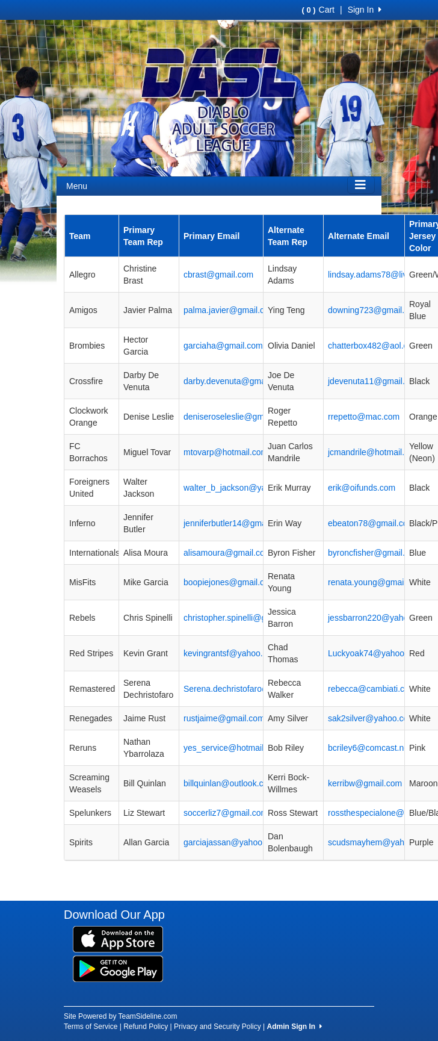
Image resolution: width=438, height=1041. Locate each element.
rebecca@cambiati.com (372, 689)
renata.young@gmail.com (376, 582)
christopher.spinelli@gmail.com (242, 618)
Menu (76, 186)
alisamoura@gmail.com (227, 553)
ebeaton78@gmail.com (371, 523)
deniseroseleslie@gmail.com (237, 416)
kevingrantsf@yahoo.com (231, 653)
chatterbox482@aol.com (373, 345)
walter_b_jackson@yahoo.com (241, 488)
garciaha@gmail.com (223, 345)
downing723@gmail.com (374, 310)
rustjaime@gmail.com (224, 718)
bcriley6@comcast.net (369, 748)
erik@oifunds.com (361, 488)
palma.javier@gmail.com (230, 310)
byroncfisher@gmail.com (374, 553)
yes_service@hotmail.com (233, 748)
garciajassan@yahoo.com (232, 842)
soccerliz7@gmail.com (226, 813)
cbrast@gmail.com (218, 274)
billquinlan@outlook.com (229, 783)
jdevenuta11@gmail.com (374, 381)
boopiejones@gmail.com (230, 582)
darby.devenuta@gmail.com (236, 381)
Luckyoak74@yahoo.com (375, 653)
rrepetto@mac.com (363, 416)
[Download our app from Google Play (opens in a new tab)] (118, 967)
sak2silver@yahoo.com (371, 718)
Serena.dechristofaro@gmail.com (246, 689)
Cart (318, 9)
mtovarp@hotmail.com (226, 452)
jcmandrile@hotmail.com (374, 452)
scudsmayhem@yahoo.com (380, 842)
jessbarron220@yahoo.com (379, 618)
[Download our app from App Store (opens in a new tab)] (118, 938)
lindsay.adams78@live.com (379, 274)
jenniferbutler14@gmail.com (236, 523)
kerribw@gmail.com (365, 783)
